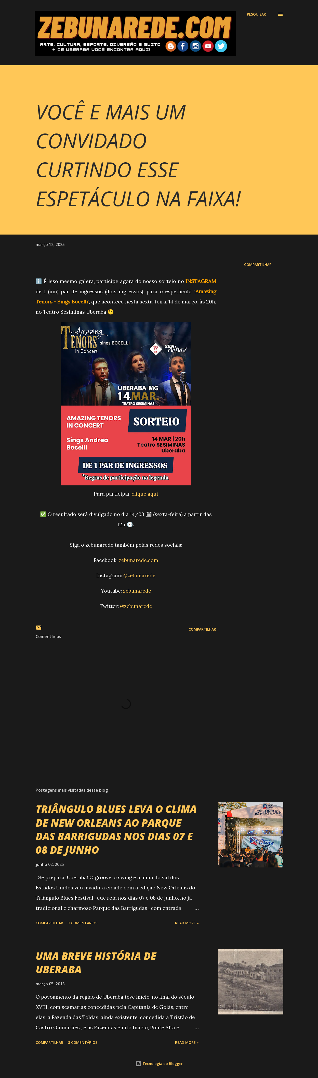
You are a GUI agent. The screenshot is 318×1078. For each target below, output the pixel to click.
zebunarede (137, 590)
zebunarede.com (138, 560)
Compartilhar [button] (258, 264)
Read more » (187, 923)
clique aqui (144, 494)
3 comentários (82, 923)
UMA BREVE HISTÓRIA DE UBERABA (96, 962)
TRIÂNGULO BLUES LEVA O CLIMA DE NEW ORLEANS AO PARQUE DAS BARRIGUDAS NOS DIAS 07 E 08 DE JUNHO (116, 829)
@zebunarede (139, 575)
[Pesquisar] (256, 14)
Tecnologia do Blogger (159, 1063)
